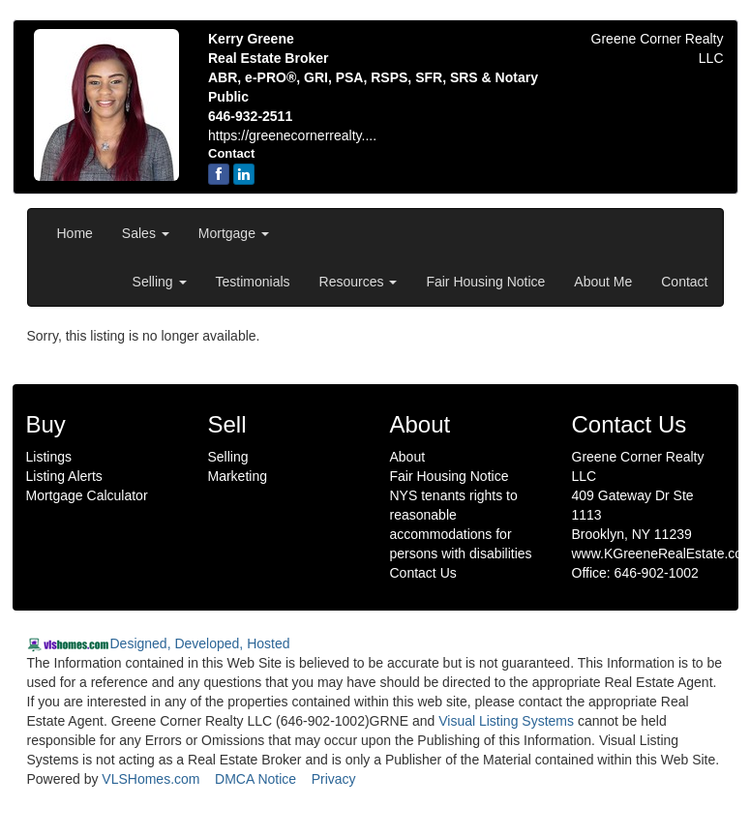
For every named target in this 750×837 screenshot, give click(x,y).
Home (75, 233)
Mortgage (233, 233)
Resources (358, 281)
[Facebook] (218, 174)
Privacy (334, 779)
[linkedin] (244, 174)
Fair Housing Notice (485, 281)
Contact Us (423, 573)
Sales (145, 233)
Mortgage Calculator (87, 495)
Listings (49, 456)
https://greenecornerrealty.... (292, 135)
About (408, 456)
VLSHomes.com (150, 779)
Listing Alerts (64, 476)
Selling (160, 281)
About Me (603, 281)
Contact (684, 281)
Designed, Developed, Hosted (200, 643)
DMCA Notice (255, 779)
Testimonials (253, 281)
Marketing (237, 476)
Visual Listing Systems (506, 721)
